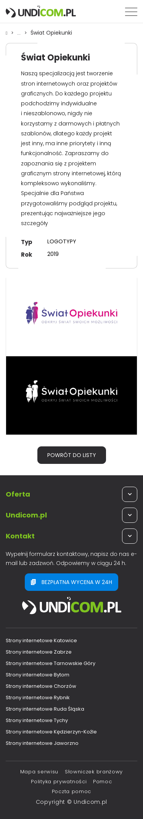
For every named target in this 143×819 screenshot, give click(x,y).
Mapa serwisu (39, 771)
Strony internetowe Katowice (41, 640)
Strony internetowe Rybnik (38, 697)
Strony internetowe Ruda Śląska (45, 709)
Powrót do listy (71, 455)
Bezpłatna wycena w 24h (71, 582)
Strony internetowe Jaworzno (42, 743)
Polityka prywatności (59, 781)
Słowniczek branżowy (94, 771)
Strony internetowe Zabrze (39, 652)
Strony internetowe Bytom (37, 674)
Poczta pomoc (71, 791)
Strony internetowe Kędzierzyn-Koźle (51, 731)
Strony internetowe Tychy (37, 720)
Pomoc (102, 781)
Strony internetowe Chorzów (41, 686)
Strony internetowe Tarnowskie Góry (50, 663)
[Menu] (131, 11)
